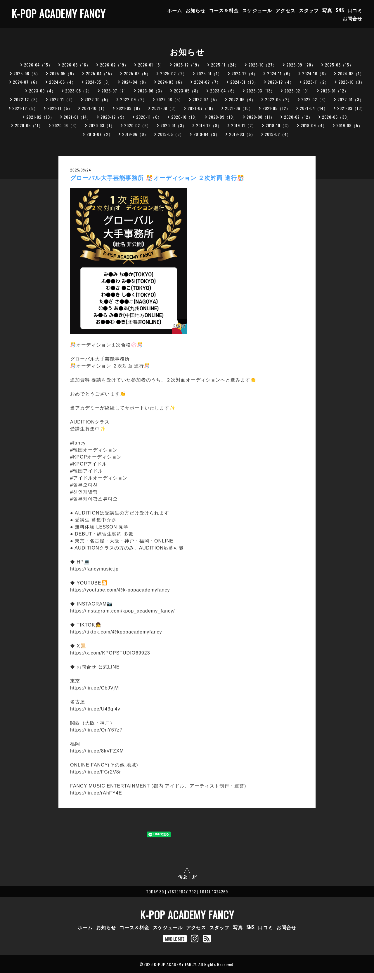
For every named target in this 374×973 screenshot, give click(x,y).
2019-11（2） (243, 125)
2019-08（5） (349, 125)
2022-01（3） (350, 99)
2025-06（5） (26, 73)
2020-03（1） (102, 125)
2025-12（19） (188, 65)
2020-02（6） (137, 125)
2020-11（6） (149, 117)
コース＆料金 (224, 10)
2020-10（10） (185, 117)
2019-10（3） (278, 125)
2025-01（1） (209, 73)
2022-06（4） (242, 99)
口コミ (354, 10)
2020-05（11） (29, 125)
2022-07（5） (206, 99)
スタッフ (309, 10)
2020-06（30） (336, 117)
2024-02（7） (207, 82)
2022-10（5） (97, 99)
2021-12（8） (25, 108)
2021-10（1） (94, 108)
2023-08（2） (78, 91)
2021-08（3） (165, 108)
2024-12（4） (244, 73)
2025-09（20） (301, 65)
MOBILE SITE (174, 939)
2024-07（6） (26, 82)
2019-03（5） (242, 134)
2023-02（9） (297, 91)
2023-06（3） (151, 91)
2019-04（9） (206, 134)
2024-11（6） (280, 73)
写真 (327, 10)
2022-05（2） (278, 99)
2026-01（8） (151, 65)
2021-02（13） (40, 117)
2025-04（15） (100, 73)
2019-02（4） (278, 134)
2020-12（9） (114, 117)
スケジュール (257, 10)
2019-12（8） (209, 125)
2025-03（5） (137, 73)
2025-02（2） (173, 73)
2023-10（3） (351, 82)
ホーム (174, 10)
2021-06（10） (239, 108)
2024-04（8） (135, 82)
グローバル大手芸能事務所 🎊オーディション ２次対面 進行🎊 (157, 178)
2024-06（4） (62, 82)
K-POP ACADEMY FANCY (58, 13)
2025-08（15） (339, 65)
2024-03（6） (171, 82)
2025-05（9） (63, 73)
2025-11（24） (225, 65)
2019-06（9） (135, 134)
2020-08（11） (261, 117)
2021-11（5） (59, 108)
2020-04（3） (65, 125)
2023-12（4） (281, 82)
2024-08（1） (351, 73)
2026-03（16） (76, 65)
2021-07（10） (202, 108)
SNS (340, 10)
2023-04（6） (223, 91)
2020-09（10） (223, 117)
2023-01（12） (335, 91)
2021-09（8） (129, 108)
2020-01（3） (173, 125)
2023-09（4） (42, 91)
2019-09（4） (314, 125)
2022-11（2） (62, 99)
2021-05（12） (276, 108)
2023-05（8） (187, 91)
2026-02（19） (114, 65)
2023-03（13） (260, 91)
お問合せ (352, 18)
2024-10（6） (315, 73)
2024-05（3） (98, 82)
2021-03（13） (351, 108)
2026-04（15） (38, 65)
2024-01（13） (244, 82)
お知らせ (195, 10)
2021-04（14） (314, 108)
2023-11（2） (316, 82)
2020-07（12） (298, 117)
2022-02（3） (314, 99)
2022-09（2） (133, 99)
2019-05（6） (171, 134)
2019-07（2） (99, 134)
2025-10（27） (262, 65)
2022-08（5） (169, 99)
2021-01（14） (77, 117)
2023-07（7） (114, 91)
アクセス (285, 10)
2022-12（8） (27, 99)
